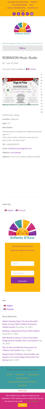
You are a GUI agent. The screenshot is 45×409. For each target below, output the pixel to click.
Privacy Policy (19, 374)
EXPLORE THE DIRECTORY (18, 2)
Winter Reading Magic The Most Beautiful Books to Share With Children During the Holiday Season (20, 324)
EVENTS (34, 2)
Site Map (9, 374)
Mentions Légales (33, 374)
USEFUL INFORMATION (16, 8)
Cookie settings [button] (32, 401)
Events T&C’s (22, 385)
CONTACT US (33, 8)
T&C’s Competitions (22, 378)
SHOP (22, 11)
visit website (15, 152)
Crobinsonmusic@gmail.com (20, 148)
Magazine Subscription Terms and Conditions (22, 382)
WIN (31, 5)
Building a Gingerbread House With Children (21, 331)
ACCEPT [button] (22, 405)
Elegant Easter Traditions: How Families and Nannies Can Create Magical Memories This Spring (20, 357)
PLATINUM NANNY (19, 5)
